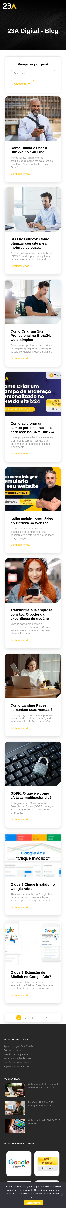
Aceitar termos (34, 1202)
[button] (28, 6)
